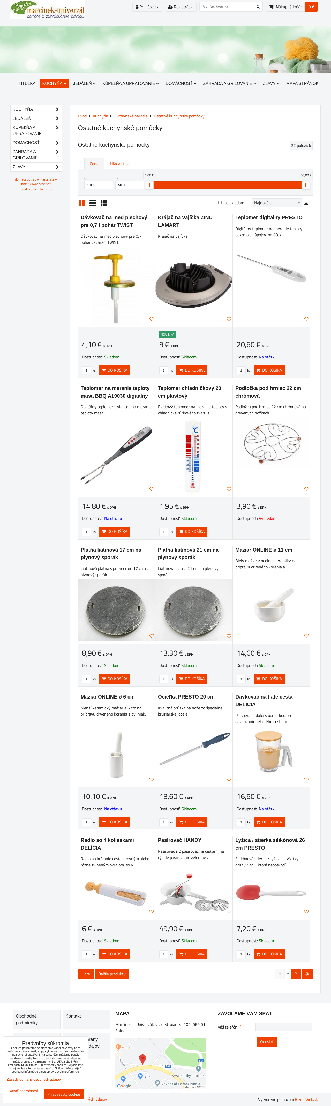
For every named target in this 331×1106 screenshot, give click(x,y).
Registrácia (180, 7)
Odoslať (267, 1042)
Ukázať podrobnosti (23, 1091)
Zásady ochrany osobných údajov (34, 1079)
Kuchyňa (54, 83)
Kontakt (73, 1016)
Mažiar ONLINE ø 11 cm (263, 550)
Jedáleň (84, 83)
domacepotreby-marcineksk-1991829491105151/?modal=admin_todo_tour (36, 184)
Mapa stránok (302, 83)
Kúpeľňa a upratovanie (130, 83)
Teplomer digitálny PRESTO (269, 217)
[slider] (149, 185)
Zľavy (271, 83)
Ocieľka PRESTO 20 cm (186, 697)
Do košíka (114, 370)
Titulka (27, 83)
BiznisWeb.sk (306, 1099)
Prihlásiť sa (147, 7)
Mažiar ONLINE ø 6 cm (108, 697)
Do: (129, 182)
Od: (98, 182)
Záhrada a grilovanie (229, 83)
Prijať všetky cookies (64, 1094)
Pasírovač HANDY (180, 840)
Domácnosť (181, 83)
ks (89, 370)
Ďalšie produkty (112, 974)
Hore (85, 974)
